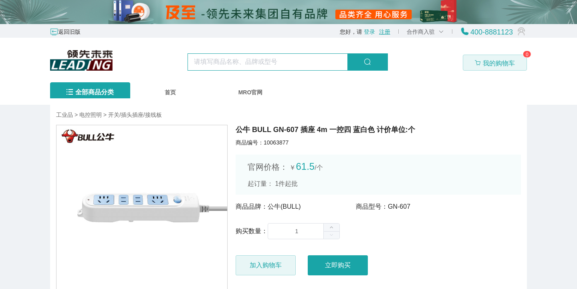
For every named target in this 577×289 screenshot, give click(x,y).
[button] (331, 235)
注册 (384, 31)
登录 (369, 31)
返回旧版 (69, 31)
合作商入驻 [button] (425, 31)
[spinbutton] (304, 231)
